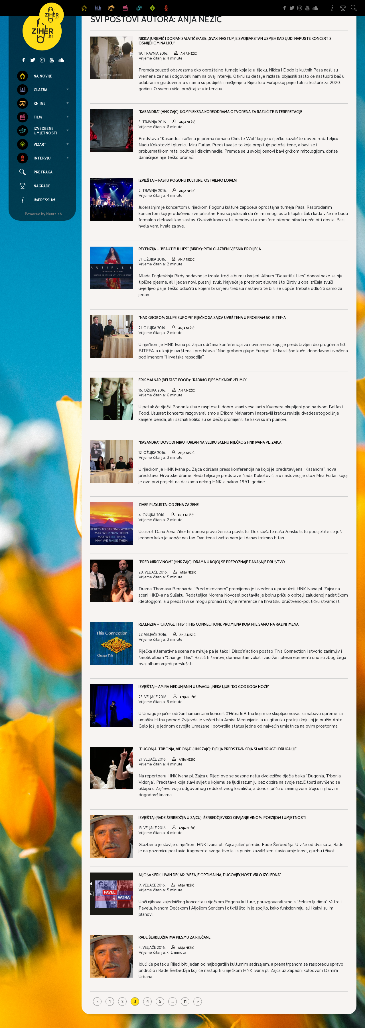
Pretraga (43, 172)
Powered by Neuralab (43, 214)
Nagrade (33, 186)
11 (185, 1001)
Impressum (36, 199)
